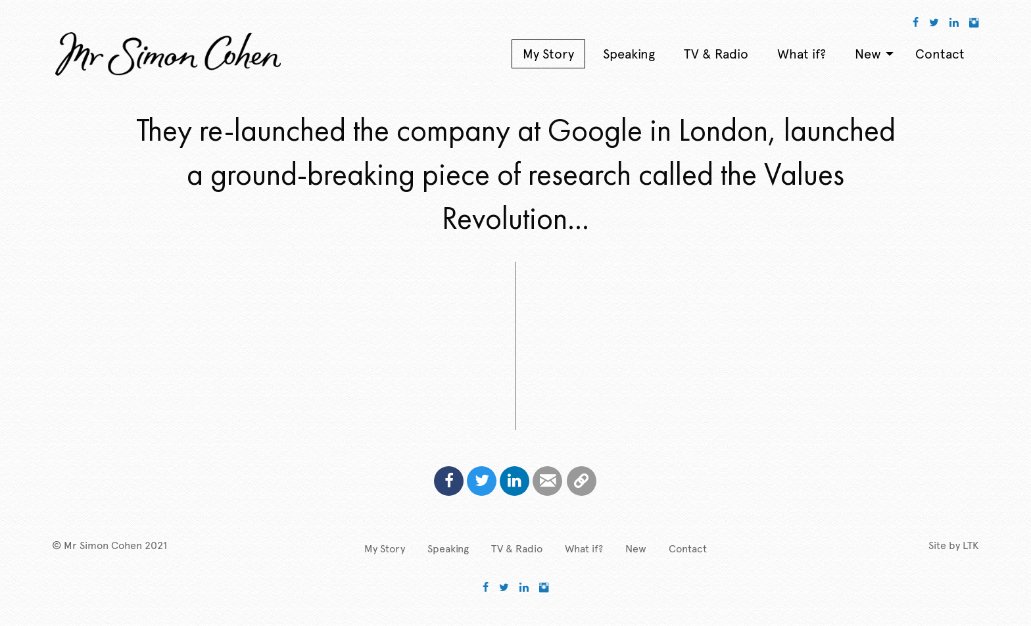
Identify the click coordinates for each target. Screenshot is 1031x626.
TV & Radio (516, 548)
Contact (688, 548)
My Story (384, 548)
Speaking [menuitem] (629, 54)
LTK (971, 545)
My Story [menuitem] (548, 54)
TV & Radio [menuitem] (716, 54)
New (635, 548)
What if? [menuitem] (801, 54)
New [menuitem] (868, 54)
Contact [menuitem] (940, 54)
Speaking (448, 548)
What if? (584, 548)
